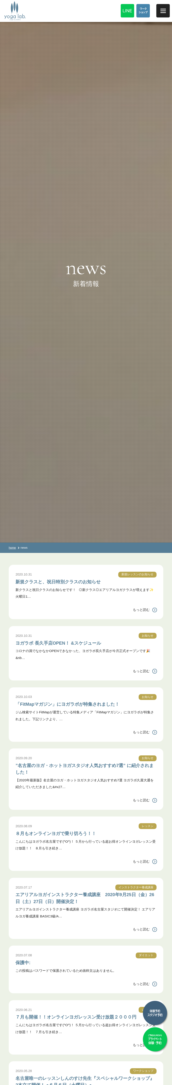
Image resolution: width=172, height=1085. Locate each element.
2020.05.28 (23, 1077)
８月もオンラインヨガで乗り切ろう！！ (67, 833)
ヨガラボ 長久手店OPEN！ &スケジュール (70, 642)
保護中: (24, 962)
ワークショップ (142, 1077)
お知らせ (147, 635)
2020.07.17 (23, 887)
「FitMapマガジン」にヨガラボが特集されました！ (82, 704)
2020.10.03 (23, 697)
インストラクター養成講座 (134, 887)
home (12, 547)
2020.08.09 (23, 826)
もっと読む (141, 610)
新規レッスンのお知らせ (136, 574)
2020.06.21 (23, 1009)
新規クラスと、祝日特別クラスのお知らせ (69, 581)
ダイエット (145, 955)
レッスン (147, 826)
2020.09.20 (23, 758)
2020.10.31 (23, 574)
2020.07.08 (23, 955)
